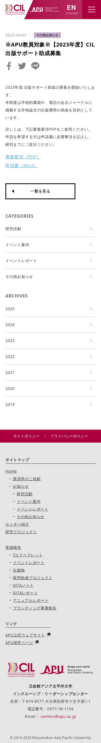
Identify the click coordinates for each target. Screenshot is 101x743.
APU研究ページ (19, 642)
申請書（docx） (21, 165)
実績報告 (13, 547)
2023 (10, 340)
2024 (10, 324)
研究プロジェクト (21, 531)
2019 (10, 404)
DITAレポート (25, 592)
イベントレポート (21, 260)
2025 (10, 308)
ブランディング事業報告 (35, 608)
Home (11, 471)
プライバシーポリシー (69, 436)
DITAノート (23, 585)
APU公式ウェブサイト (25, 635)
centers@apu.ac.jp (58, 716)
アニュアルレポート (30, 600)
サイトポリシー (26, 436)
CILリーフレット (28, 555)
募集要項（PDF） (23, 157)
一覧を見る (40, 191)
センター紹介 (17, 524)
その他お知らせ (19, 276)
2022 (10, 356)
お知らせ (21, 486)
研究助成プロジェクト (33, 577)
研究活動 (13, 228)
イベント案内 (17, 244)
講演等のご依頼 (27, 478)
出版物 (19, 570)
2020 (10, 388)
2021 (10, 372)
